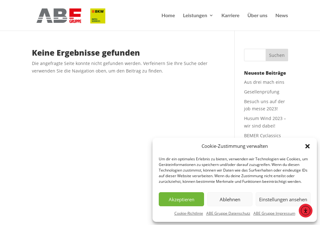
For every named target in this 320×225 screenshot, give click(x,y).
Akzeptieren (181, 199)
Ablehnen (230, 199)
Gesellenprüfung (261, 92)
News (281, 15)
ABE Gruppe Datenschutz (228, 213)
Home (168, 15)
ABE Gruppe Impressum (274, 213)
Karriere (230, 15)
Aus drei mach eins (264, 82)
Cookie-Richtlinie (188, 213)
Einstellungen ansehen (283, 199)
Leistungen (195, 15)
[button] (307, 146)
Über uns (258, 15)
